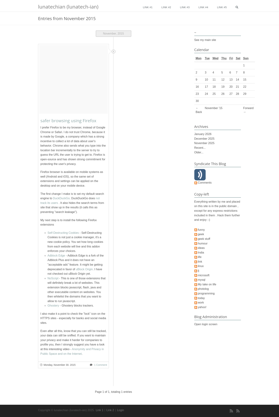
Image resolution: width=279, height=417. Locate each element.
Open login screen (205, 324)
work (201, 302)
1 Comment (100, 364)
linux (201, 266)
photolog (203, 288)
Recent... (200, 147)
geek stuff (204, 238)
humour (202, 243)
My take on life (207, 284)
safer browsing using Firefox (68, 120)
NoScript (53, 278)
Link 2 (110, 410)
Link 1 (99, 410)
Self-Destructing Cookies (63, 232)
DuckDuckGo (61, 198)
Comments (205, 182)
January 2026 (203, 134)
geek (201, 234)
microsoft (203, 275)
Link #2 (166, 7)
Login (120, 410)
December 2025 (204, 138)
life (199, 256)
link (200, 261)
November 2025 (204, 143)
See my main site (205, 39)
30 (197, 100)
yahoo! (202, 307)
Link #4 (203, 7)
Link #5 (222, 7)
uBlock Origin (84, 269)
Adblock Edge (56, 255)
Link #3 (184, 7)
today (201, 298)
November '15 (213, 108)
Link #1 (147, 7)
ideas (201, 247)
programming (206, 293)
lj (198, 270)
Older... (199, 152)
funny (201, 229)
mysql (201, 279)
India (201, 252)
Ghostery (53, 305)
